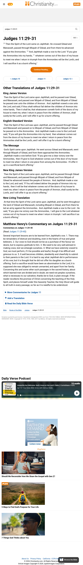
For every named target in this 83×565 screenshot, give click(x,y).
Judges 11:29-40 (17, 231)
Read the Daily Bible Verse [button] (19, 303)
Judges (27, 310)
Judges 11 (41, 79)
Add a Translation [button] (15, 298)
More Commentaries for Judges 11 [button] (23, 292)
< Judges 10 (15, 79)
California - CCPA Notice (52, 559)
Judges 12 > (68, 79)
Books (16, 310)
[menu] (4, 4)
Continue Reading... (41, 70)
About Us (25, 559)
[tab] (41, 292)
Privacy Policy (35, 559)
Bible (5, 310)
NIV (75, 38)
